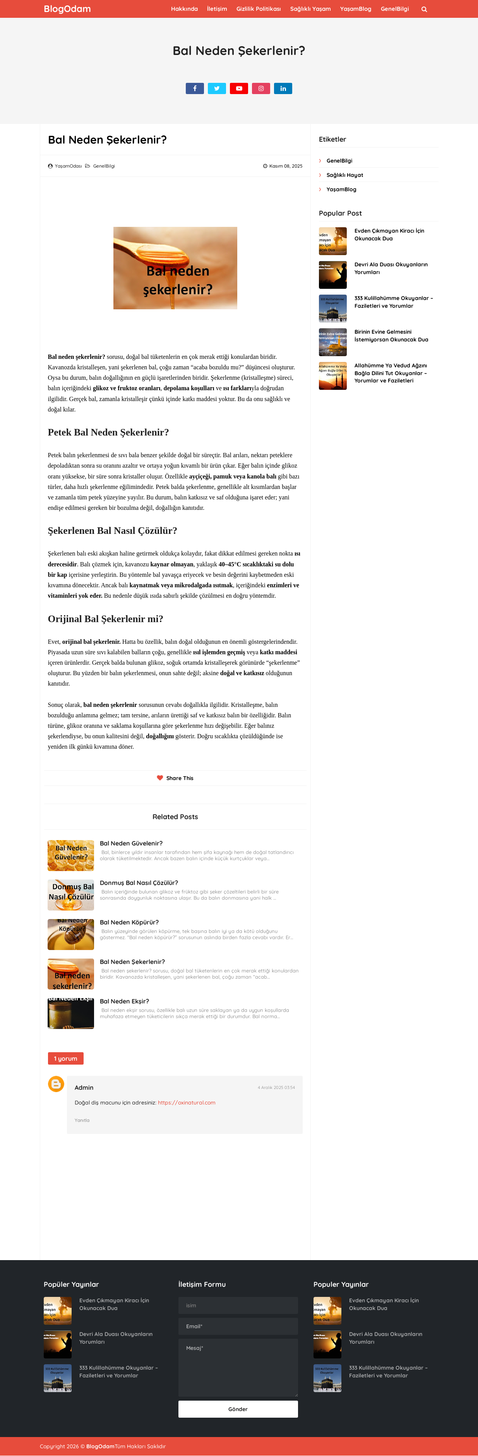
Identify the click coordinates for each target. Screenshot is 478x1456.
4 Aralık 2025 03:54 (276, 1087)
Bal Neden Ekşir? (124, 1001)
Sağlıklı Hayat (345, 174)
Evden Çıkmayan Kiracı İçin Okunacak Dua (389, 234)
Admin (86, 1087)
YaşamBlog (341, 189)
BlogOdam (100, 1446)
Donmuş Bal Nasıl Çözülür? (139, 883)
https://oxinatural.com (189, 1102)
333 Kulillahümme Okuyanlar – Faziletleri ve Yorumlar (394, 302)
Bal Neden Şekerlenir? (132, 962)
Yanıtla (84, 1120)
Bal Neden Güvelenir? (131, 843)
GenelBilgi (104, 166)
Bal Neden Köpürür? (129, 922)
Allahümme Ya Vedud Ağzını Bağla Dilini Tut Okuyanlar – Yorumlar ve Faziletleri (391, 373)
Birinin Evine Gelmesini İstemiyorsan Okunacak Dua (391, 335)
